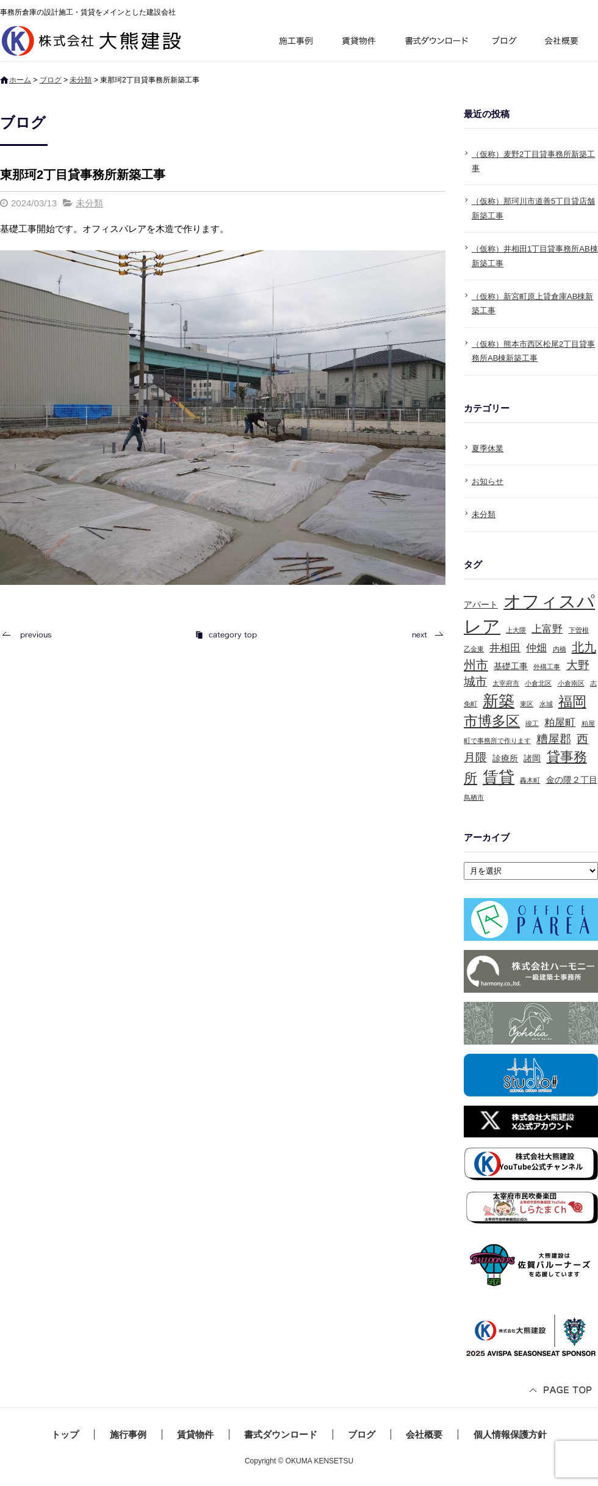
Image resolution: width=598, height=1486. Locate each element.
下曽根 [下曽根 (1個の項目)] (579, 630)
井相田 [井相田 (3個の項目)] (505, 648)
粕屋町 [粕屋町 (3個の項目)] (559, 722)
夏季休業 (487, 448)
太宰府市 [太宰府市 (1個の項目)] (505, 683)
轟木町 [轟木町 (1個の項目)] (530, 780)
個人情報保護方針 (510, 1434)
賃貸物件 (359, 42)
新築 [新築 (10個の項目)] (498, 700)
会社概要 (566, 42)
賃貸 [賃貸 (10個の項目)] (498, 777)
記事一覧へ (225, 635)
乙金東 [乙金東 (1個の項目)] (474, 649)
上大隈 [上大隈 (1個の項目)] (516, 630)
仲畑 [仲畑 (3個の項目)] (536, 648)
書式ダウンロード (435, 42)
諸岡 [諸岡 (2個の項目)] (532, 758)
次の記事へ (424, 635)
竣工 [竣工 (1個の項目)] (532, 723)
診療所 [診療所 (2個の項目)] (505, 758)
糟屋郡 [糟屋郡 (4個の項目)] (553, 739)
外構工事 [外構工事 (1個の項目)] (546, 666)
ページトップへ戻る (561, 1391)
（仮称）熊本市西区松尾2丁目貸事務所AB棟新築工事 (533, 351)
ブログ (506, 42)
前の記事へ (30, 635)
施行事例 (295, 42)
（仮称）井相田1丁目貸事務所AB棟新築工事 (535, 255)
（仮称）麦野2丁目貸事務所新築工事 (533, 161)
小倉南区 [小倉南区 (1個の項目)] (571, 683)
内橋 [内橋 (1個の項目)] (559, 649)
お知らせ (487, 481)
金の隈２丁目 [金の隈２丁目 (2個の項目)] (571, 780)
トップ (65, 1434)
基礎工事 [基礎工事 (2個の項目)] (511, 666)
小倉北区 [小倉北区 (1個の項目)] (538, 683)
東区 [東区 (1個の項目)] (526, 704)
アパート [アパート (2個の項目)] (481, 604)
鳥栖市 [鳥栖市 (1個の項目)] (474, 797)
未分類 (81, 80)
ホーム (20, 80)
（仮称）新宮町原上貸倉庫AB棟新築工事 (532, 303)
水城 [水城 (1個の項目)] (546, 704)
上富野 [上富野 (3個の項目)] (547, 629)
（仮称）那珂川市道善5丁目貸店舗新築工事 (533, 208)
